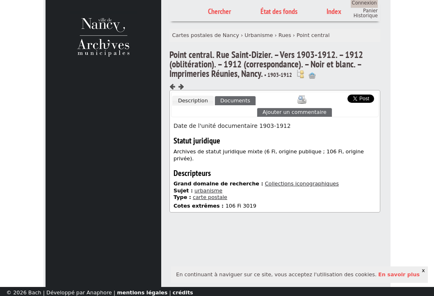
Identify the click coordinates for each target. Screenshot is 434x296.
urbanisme (208, 190)
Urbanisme (258, 35)
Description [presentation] (193, 100)
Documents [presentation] (235, 100)
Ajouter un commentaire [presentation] (295, 112)
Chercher (219, 11)
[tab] (192, 101)
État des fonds (278, 11)
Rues (285, 35)
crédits (183, 292)
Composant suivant (181, 86)
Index (334, 11)
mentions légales (142, 292)
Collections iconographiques (302, 183)
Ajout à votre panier (312, 75)
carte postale (210, 197)
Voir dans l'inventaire (300, 74)
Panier (370, 11)
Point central (313, 35)
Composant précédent (172, 86)
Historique (366, 15)
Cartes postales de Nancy (205, 35)
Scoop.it (334, 98)
